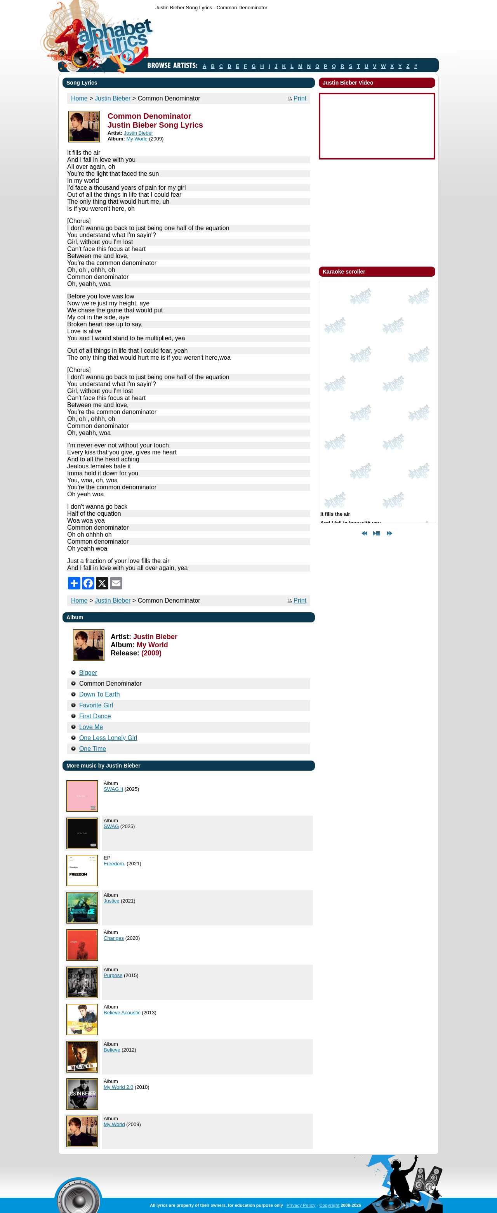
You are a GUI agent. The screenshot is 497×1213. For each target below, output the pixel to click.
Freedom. (114, 863)
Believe (112, 1050)
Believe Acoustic (122, 1012)
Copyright (329, 1205)
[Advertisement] (296, 36)
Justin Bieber (113, 98)
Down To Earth (99, 694)
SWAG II (113, 789)
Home (79, 98)
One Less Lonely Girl (108, 738)
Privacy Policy (301, 1205)
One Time (92, 748)
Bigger (88, 672)
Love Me (91, 727)
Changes (114, 938)
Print (300, 98)
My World (137, 139)
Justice (111, 901)
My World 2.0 (118, 1087)
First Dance (95, 716)
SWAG (111, 826)
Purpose (113, 975)
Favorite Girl (96, 705)
